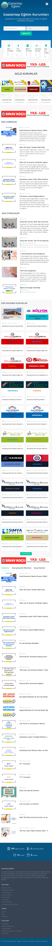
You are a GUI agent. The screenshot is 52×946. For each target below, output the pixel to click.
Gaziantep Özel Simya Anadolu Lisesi (13, 546)
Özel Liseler (32, 97)
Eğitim (22, 127)
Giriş (3, 914)
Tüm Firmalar (26, 553)
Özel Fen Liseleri (6, 97)
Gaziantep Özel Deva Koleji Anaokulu (38, 546)
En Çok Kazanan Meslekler (29, 643)
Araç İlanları (39, 568)
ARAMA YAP (26, 33)
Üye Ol (4, 912)
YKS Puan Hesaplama (28, 271)
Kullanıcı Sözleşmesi (8, 926)
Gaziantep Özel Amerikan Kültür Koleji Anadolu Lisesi (18, 497)
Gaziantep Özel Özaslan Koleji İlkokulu (38, 448)
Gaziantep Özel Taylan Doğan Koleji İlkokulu (15, 375)
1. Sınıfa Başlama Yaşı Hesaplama (32, 254)
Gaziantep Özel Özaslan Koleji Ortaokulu (14, 448)
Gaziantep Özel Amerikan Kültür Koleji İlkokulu (16, 522)
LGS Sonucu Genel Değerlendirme (32, 196)
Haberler (27, 127)
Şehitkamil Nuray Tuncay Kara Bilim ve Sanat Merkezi (18, 326)
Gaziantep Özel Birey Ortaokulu (12, 399)
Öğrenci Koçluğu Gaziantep (30, 288)
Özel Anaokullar (42, 519)
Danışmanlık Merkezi (21, 568)
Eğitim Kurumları (8, 95)
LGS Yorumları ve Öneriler (29, 804)
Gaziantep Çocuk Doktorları (10, 904)
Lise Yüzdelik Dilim (31, 734)
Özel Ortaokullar (42, 347)
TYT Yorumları (24, 777)
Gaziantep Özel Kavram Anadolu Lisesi (14, 473)
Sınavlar (28, 193)
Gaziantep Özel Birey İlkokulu (36, 399)
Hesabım (4, 916)
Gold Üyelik (5, 933)
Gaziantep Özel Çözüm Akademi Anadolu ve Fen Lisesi (18, 424)
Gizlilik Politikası (6, 928)
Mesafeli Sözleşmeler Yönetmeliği (12, 931)
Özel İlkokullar (17, 372)
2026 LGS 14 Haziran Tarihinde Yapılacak (34, 162)
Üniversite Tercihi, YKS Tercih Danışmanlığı (35, 241)
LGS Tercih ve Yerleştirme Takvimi (32, 724)
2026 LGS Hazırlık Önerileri (29, 791)
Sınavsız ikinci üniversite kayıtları (31, 683)
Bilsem (5, 323)
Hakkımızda (5, 924)
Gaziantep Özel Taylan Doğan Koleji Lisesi (15, 350)
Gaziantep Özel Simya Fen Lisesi (12, 100)
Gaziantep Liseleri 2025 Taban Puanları (33, 179)
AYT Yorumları (24, 764)
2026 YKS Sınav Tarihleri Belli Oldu (32, 147)
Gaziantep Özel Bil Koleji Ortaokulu (37, 473)
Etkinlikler (24, 219)
